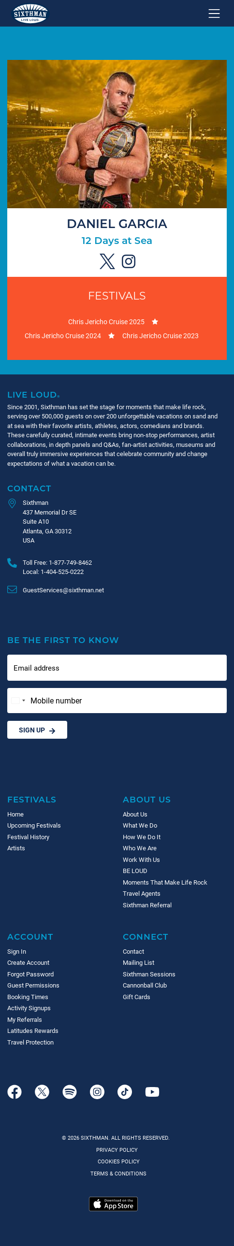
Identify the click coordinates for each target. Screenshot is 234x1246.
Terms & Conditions (117, 1173)
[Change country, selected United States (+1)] (18, 700)
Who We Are (140, 848)
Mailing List (138, 962)
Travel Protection (30, 1042)
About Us (147, 799)
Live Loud (33, 394)
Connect (145, 936)
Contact (29, 488)
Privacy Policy (117, 1149)
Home (15, 814)
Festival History (28, 836)
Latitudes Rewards (32, 1030)
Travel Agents (142, 893)
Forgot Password (30, 974)
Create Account (28, 962)
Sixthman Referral (147, 905)
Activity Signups (29, 1007)
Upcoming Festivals (34, 825)
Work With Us (141, 859)
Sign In (16, 951)
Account (30, 936)
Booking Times (27, 996)
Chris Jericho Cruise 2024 (63, 335)
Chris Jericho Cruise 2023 (160, 335)
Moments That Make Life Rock (165, 882)
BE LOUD (135, 870)
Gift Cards (136, 996)
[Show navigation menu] (214, 13)
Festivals (117, 295)
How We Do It (142, 836)
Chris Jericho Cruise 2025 (106, 321)
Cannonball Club (145, 985)
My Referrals (24, 1019)
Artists (16, 848)
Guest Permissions (33, 985)
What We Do (140, 825)
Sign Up (37, 730)
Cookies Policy (117, 1161)
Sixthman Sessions (149, 974)
